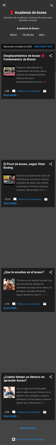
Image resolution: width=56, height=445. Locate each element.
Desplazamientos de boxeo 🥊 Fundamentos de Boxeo (24, 57)
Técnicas (28, 35)
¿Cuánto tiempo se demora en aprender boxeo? (24, 378)
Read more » (11, 95)
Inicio (13, 35)
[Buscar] (52, 6)
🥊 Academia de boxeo (28, 12)
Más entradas (28, 428)
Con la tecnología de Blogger (28, 439)
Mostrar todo (43, 46)
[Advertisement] (28, 129)
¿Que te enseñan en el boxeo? (24, 272)
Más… (42, 35)
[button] (50, 56)
